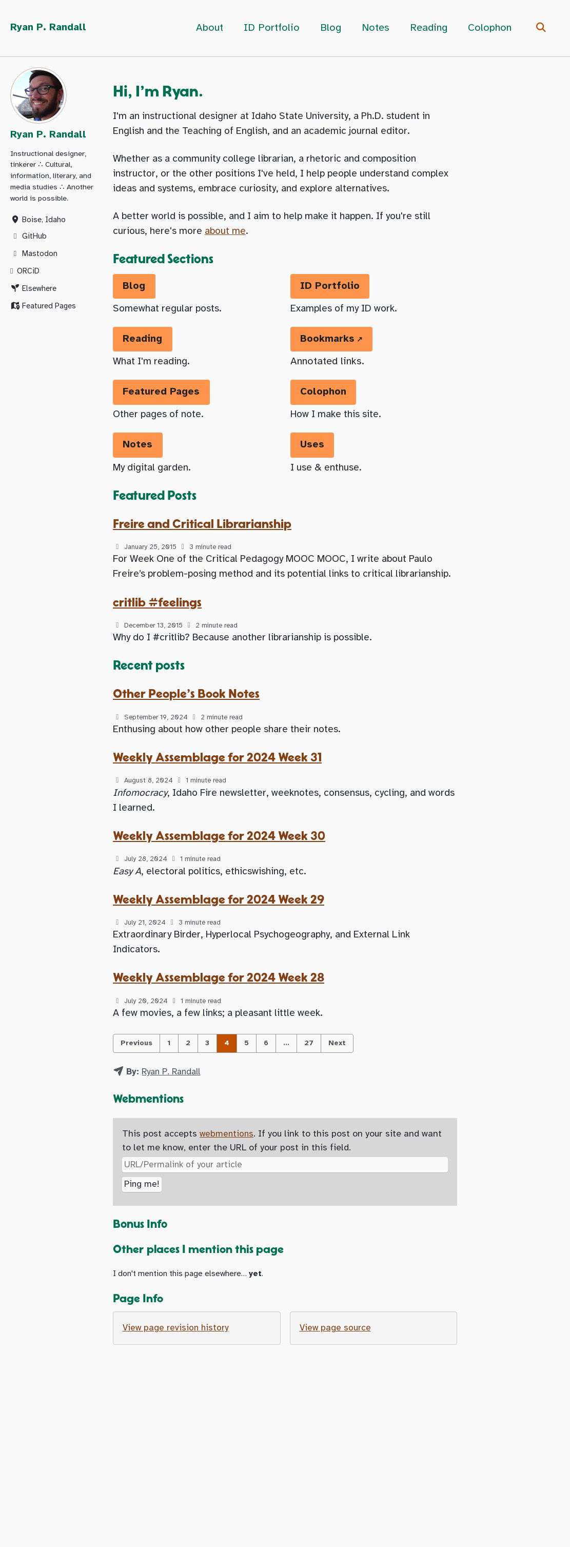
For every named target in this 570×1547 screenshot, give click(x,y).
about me (231, 236)
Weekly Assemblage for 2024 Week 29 (220, 935)
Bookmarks (329, 347)
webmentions (227, 1174)
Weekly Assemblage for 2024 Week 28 (220, 1015)
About (208, 28)
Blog (329, 28)
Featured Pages (43, 308)
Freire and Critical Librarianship (205, 536)
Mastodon (33, 256)
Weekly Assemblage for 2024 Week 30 (220, 870)
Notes (374, 28)
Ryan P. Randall (49, 28)
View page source (336, 1371)
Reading (427, 28)
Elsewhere (33, 291)
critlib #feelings (158, 631)
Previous (136, 1082)
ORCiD (25, 274)
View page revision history (177, 1371)
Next (337, 1082)
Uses (313, 455)
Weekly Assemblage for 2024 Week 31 (219, 790)
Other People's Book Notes (189, 725)
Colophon (488, 28)
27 (308, 1082)
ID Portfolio (270, 28)
